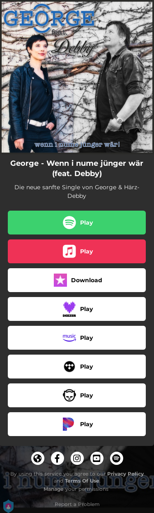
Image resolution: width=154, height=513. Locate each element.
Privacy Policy (125, 474)
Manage (54, 489)
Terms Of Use (82, 481)
